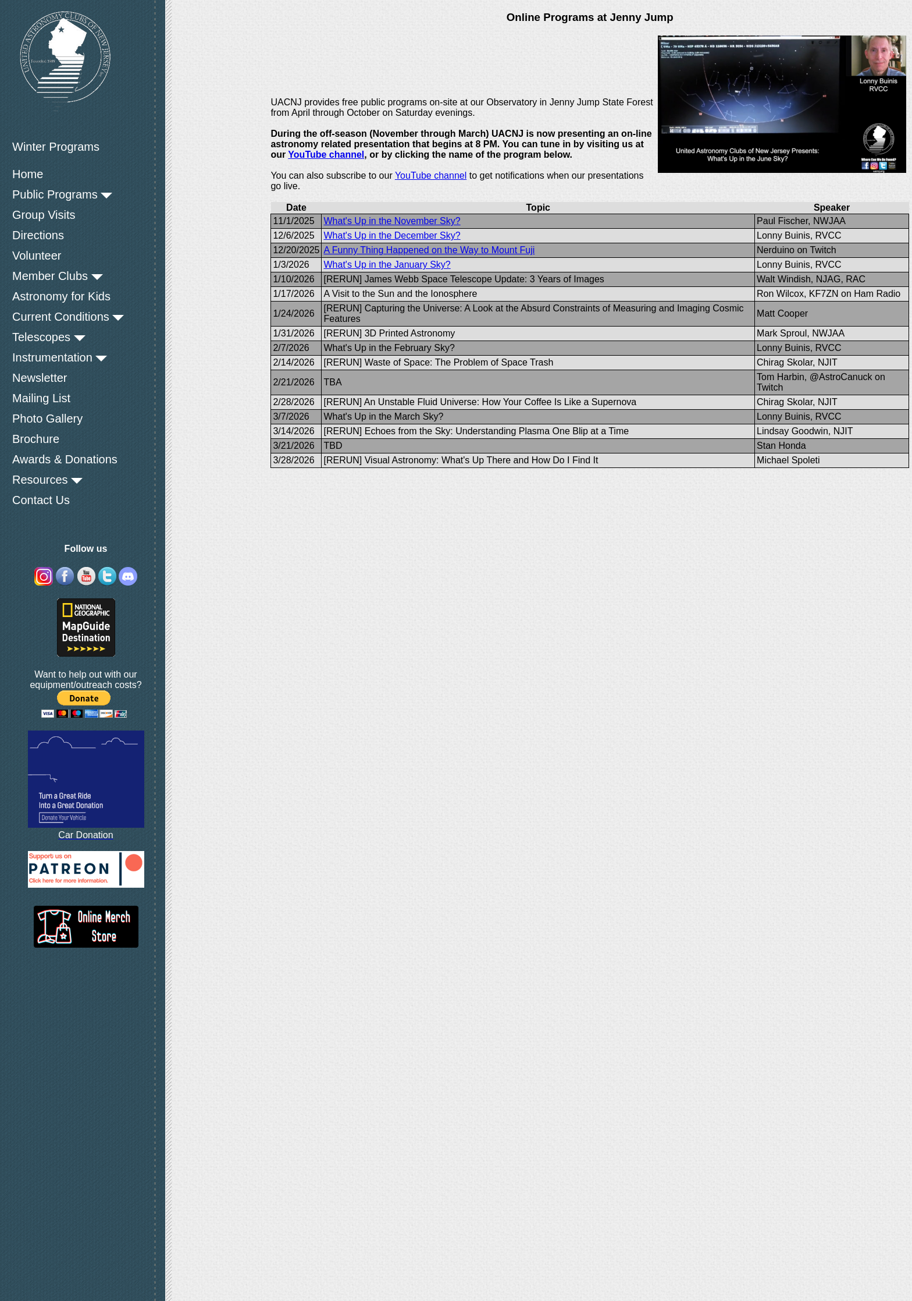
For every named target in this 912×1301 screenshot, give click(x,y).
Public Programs (62, 194)
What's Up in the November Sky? (391, 221)
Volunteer (37, 255)
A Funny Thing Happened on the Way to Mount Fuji (429, 250)
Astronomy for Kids (61, 296)
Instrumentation (59, 357)
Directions (38, 235)
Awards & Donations (64, 459)
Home (27, 174)
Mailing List (41, 398)
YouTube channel (326, 154)
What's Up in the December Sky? (391, 235)
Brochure (35, 439)
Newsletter (39, 377)
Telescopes (49, 337)
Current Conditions (68, 316)
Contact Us (41, 500)
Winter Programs (55, 146)
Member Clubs (57, 276)
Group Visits (44, 214)
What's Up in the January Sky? (386, 265)
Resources (47, 479)
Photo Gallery (47, 418)
